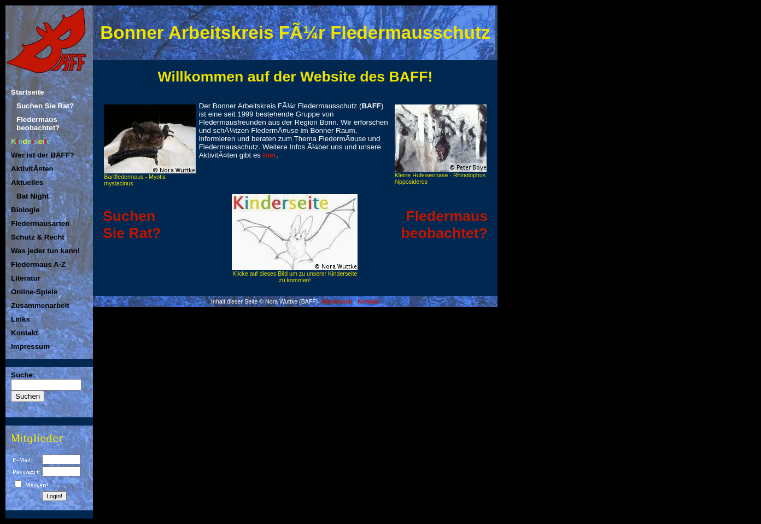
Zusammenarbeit (40, 305)
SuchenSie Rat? (132, 224)
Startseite (27, 92)
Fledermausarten (40, 223)
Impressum (30, 346)
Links (20, 319)
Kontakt (24, 333)
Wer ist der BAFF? (42, 155)
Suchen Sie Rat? (45, 106)
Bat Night (32, 196)
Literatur (25, 278)
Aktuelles (27, 182)
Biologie (25, 210)
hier (269, 155)
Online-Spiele (34, 292)
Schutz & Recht (38, 237)
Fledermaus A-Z (38, 264)
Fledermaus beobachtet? (38, 123)
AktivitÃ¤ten (32, 169)
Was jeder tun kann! (45, 251)
